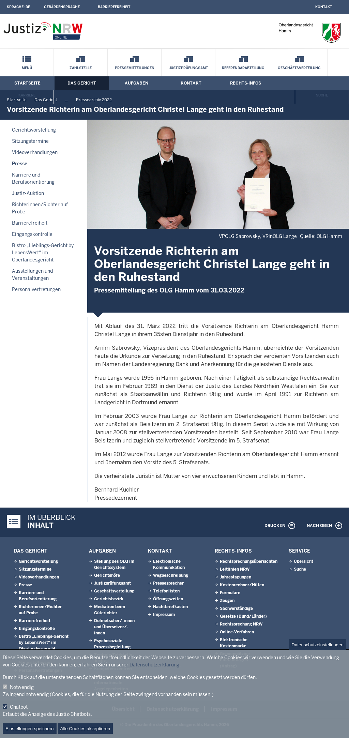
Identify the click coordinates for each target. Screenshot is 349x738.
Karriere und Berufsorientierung (33, 178)
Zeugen (227, 600)
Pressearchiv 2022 (94, 100)
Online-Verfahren (237, 632)
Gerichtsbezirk (108, 599)
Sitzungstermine (30, 141)
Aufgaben (136, 83)
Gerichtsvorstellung (34, 130)
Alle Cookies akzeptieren (85, 728)
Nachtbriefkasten (170, 606)
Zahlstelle (81, 68)
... (66, 100)
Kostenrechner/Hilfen (242, 585)
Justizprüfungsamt (188, 68)
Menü (27, 68)
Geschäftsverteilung (299, 68)
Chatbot (19, 707)
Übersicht (303, 561)
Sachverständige (236, 608)
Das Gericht (81, 83)
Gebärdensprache (62, 7)
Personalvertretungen (36, 289)
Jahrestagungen (235, 577)
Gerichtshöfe (107, 575)
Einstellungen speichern (29, 728)
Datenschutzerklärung (154, 665)
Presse (19, 164)
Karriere (26, 95)
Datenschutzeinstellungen (317, 644)
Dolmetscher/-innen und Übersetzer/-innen (114, 627)
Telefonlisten (166, 591)
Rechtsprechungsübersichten (248, 561)
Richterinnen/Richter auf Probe (40, 208)
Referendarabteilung (243, 68)
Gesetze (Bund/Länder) (243, 616)
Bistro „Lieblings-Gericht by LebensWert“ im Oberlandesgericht (43, 252)
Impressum (164, 614)
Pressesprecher (168, 583)
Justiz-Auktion (28, 193)
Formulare (230, 593)
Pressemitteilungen (134, 68)
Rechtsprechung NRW (241, 624)
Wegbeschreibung (170, 575)
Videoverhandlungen (35, 152)
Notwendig (22, 687)
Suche (322, 95)
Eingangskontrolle (32, 234)
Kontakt (323, 7)
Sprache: (18, 7)
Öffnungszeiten (168, 599)
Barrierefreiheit (114, 7)
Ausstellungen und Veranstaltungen (32, 274)
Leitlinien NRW (234, 569)
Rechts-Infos (245, 83)
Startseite (27, 83)
